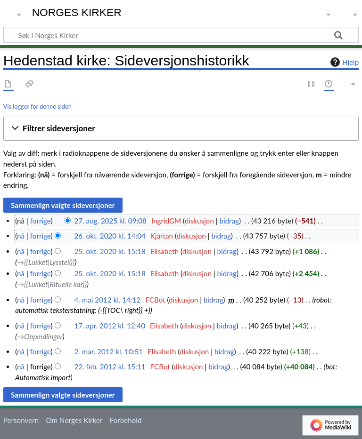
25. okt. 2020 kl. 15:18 (110, 251)
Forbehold (126, 420)
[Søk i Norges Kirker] (181, 34)
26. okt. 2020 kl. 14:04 (110, 235)
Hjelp (343, 62)
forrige (40, 220)
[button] (181, 128)
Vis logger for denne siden (37, 106)
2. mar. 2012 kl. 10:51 (108, 351)
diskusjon (199, 220)
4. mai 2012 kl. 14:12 (107, 299)
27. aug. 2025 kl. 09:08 (110, 220)
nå (21, 235)
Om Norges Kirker (74, 420)
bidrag (229, 220)
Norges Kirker (77, 12)
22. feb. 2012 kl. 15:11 (110, 366)
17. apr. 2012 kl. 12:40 (109, 325)
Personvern (21, 420)
